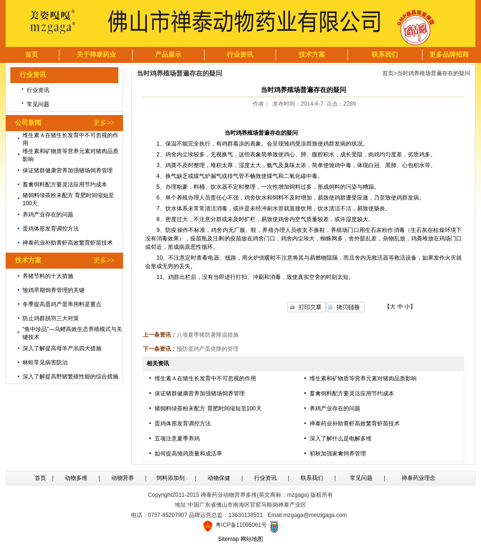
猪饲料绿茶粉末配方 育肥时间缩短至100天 (208, 408)
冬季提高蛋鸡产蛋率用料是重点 (62, 304)
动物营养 (122, 478)
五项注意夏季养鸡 (177, 438)
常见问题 (38, 104)
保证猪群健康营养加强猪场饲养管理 (68, 170)
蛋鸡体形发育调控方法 (51, 228)
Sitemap (228, 539)
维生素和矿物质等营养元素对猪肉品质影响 (363, 378)
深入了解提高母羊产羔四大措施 (62, 348)
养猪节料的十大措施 (48, 276)
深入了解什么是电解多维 (341, 438)
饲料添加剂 (170, 478)
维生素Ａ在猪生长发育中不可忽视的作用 (205, 378)
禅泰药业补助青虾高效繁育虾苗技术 (68, 242)
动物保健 (219, 478)
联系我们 (312, 478)
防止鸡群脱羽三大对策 (51, 318)
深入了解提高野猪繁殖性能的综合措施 (70, 376)
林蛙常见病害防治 (45, 362)
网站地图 (251, 539)
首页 (388, 73)
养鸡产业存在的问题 (48, 214)
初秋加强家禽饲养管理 (338, 453)
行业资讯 (38, 90)
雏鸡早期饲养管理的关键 (54, 290)
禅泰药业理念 (418, 478)
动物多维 (76, 478)
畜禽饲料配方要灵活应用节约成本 (65, 184)
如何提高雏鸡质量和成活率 (188, 453)
